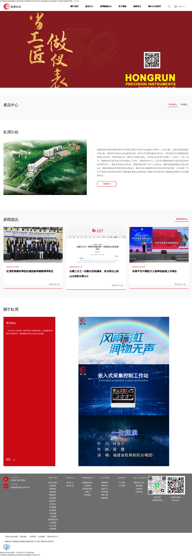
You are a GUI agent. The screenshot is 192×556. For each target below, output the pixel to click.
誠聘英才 (137, 6)
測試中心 (104, 489)
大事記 (87, 492)
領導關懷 (52, 507)
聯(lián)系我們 (154, 6)
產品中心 (89, 6)
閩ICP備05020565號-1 (45, 541)
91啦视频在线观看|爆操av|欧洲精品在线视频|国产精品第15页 (20, 555)
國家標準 (52, 495)
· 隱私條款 (23, 537)
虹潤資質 (52, 498)
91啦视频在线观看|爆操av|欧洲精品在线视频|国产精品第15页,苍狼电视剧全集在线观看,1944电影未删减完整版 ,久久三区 (39, 1)
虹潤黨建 (52, 529)
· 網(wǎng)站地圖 (11, 537)
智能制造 (52, 489)
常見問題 (104, 492)
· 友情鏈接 (41, 537)
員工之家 (52, 526)
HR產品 (184, 104)
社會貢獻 (52, 513)
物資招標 (139, 486)
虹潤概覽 (52, 486)
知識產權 (52, 492)
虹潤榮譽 (52, 510)
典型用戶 (52, 501)
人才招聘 (121, 486)
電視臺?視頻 (87, 489)
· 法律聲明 (32, 537)
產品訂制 (70, 486)
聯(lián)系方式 (139, 483)
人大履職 (52, 516)
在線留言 (139, 489)
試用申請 (139, 492)
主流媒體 (52, 523)
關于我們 (74, 6)
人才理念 (121, 483)
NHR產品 (173, 104)
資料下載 (104, 495)
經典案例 (104, 483)
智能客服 (104, 498)
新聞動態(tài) (106, 6)
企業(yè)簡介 (53, 483)
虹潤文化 (52, 504)
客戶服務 (122, 6)
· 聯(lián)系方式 (52, 537)
